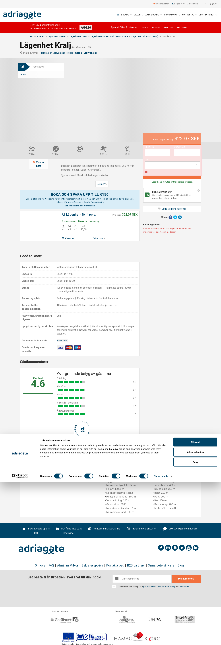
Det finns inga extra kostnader (69, 531)
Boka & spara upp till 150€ (36, 531)
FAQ (51, 565)
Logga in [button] (179, 4)
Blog (180, 565)
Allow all (195, 605)
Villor (138, 15)
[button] (203, 4)
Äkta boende (153, 15)
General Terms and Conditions (79, 205)
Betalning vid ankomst (141, 529)
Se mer (23, 74)
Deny (195, 625)
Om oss (40, 565)
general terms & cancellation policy (159, 586)
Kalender (68, 238)
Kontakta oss (115, 565)
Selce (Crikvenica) (86, 52)
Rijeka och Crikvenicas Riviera (58, 52)
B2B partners (136, 565)
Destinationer (208, 15)
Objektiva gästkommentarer (180, 529)
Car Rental (189, 15)
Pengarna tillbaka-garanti (104, 529)
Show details (161, 639)
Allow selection (195, 615)
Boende (126, 15)
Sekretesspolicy (92, 565)
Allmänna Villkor (67, 565)
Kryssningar (172, 15)
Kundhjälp (192, 4)
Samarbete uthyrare (161, 565)
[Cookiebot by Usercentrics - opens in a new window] (19, 639)
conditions (184, 586)
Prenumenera (186, 578)
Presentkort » (97, 202)
